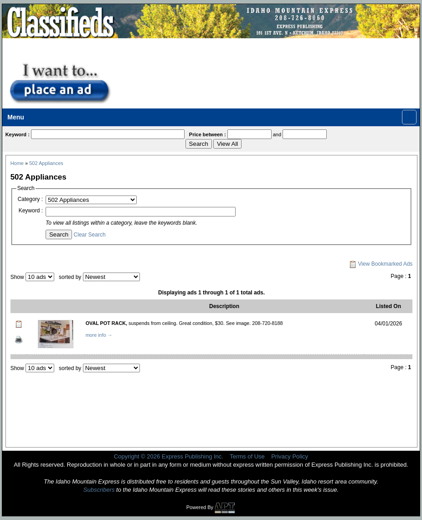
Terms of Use (247, 456)
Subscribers (99, 489)
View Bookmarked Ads (380, 264)
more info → (99, 335)
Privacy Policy (289, 456)
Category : (30, 199)
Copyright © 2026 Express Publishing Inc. (168, 456)
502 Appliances (46, 163)
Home (17, 163)
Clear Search (90, 235)
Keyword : (31, 210)
